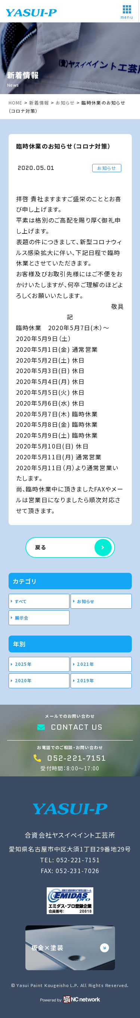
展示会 (22, 618)
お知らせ (85, 601)
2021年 (85, 664)
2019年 (85, 680)
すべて (21, 601)
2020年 (23, 680)
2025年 (23, 664)
